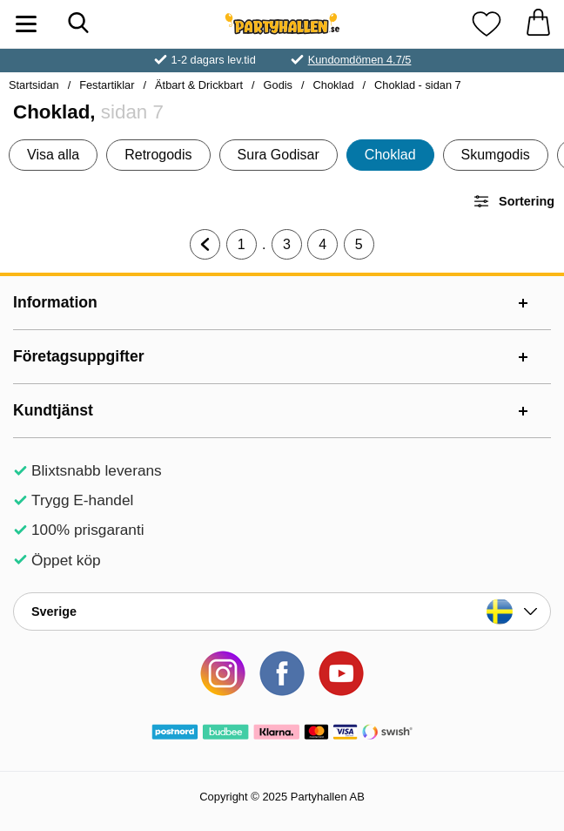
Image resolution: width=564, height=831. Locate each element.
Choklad (333, 84)
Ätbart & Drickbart (199, 84)
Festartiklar (106, 84)
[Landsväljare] (282, 611)
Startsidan (34, 84)
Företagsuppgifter (78, 356)
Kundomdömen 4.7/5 (360, 59)
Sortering (513, 201)
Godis (278, 84)
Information (55, 302)
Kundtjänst (53, 410)
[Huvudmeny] (26, 24)
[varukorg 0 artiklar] (538, 23)
